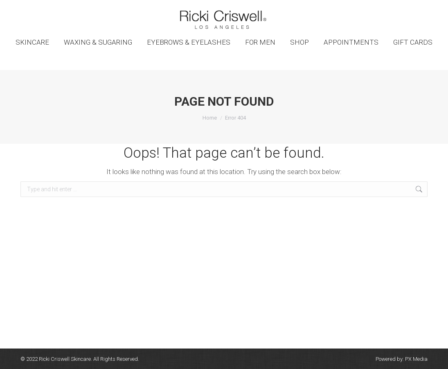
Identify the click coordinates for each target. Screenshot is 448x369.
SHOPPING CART (405, 7)
